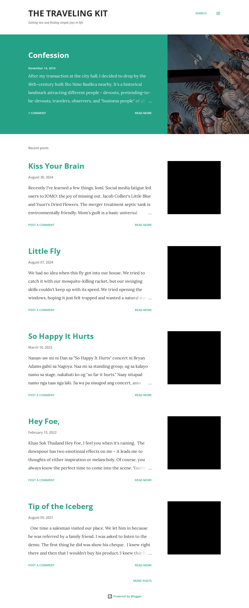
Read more (143, 113)
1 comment (37, 113)
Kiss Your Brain (56, 166)
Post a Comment (41, 225)
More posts (142, 581)
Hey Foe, (44, 421)
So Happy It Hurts (61, 336)
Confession (48, 55)
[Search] (201, 13)
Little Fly (44, 251)
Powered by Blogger (124, 596)
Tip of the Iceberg (60, 506)
